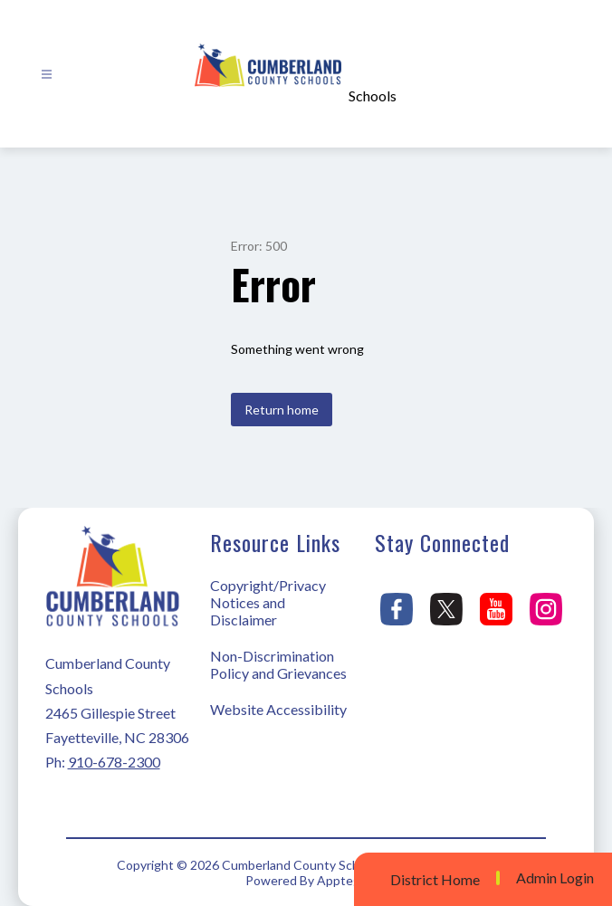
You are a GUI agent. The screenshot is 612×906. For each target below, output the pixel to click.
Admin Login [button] (555, 878)
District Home (435, 879)
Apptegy (342, 880)
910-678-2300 (114, 761)
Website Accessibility (278, 709)
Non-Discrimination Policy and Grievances (278, 664)
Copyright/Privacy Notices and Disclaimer (268, 602)
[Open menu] (46, 74)
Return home (281, 409)
